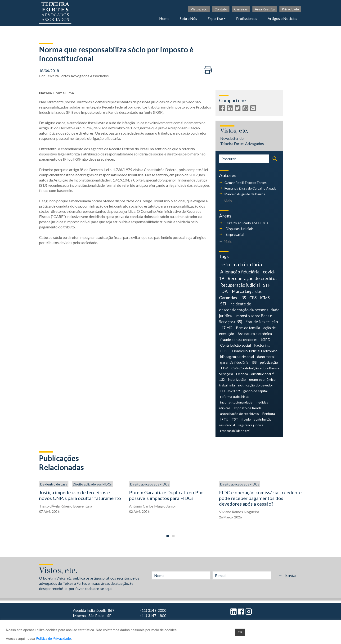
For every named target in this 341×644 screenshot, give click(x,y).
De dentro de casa (53, 484)
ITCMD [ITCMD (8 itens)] (226, 327)
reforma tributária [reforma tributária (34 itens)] (241, 264)
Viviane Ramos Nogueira (239, 511)
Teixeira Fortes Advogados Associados (77, 75)
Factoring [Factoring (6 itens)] (262, 345)
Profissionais (246, 18)
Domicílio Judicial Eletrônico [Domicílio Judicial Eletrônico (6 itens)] (255, 351)
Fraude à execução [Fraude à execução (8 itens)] (262, 321)
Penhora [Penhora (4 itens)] (268, 414)
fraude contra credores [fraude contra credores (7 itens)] (238, 339)
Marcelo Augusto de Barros (244, 194)
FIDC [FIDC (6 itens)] (224, 351)
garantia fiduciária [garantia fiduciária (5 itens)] (234, 362)
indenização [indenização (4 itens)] (237, 379)
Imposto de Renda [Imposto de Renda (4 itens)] (247, 408)
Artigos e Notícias (282, 18)
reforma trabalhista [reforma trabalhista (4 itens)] (234, 397)
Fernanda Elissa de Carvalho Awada (250, 188)
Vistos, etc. (199, 9)
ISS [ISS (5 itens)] (254, 362)
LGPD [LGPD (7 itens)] (265, 339)
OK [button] (240, 632)
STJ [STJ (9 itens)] (223, 303)
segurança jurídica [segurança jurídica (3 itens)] (250, 425)
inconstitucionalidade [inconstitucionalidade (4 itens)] (236, 402)
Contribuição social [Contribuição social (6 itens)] (235, 345)
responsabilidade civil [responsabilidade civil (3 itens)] (235, 431)
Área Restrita (265, 9)
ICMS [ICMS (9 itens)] (265, 297)
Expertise (215, 18)
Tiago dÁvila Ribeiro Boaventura (65, 506)
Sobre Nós (188, 18)
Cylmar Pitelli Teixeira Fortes (245, 183)
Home (164, 18)
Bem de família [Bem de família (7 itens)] (248, 327)
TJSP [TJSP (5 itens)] (224, 368)
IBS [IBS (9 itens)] (243, 297)
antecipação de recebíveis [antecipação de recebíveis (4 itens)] (239, 414)
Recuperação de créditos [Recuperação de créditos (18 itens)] (253, 278)
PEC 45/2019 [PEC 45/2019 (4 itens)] (230, 391)
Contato (221, 9)
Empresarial (234, 234)
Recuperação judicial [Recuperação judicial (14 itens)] (240, 285)
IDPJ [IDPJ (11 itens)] (224, 291)
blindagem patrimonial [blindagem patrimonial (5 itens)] (237, 356)
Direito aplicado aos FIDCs (246, 223)
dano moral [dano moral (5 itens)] (265, 356)
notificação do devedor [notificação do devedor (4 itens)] (255, 385)
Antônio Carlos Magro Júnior (152, 506)
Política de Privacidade (53, 638)
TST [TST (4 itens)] (235, 419)
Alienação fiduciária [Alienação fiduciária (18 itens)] (240, 271)
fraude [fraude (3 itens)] (246, 419)
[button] (167, 536)
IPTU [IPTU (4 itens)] (224, 419)
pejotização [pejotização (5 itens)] (269, 362)
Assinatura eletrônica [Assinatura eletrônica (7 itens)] (255, 333)
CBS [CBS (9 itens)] (253, 297)
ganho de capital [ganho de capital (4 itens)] (255, 391)
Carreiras (241, 9)
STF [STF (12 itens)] (266, 285)
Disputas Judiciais (239, 229)
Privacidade (290, 9)
